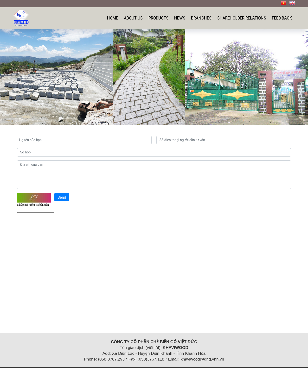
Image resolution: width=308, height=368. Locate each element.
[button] (23, 77)
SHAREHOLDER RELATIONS (241, 18)
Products (158, 18)
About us (133, 18)
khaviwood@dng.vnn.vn (202, 359)
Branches (201, 18)
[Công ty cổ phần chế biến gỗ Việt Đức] (21, 17)
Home (112, 18)
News (179, 18)
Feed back (282, 18)
